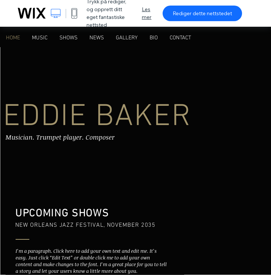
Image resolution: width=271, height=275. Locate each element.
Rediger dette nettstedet (202, 13)
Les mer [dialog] (146, 13)
